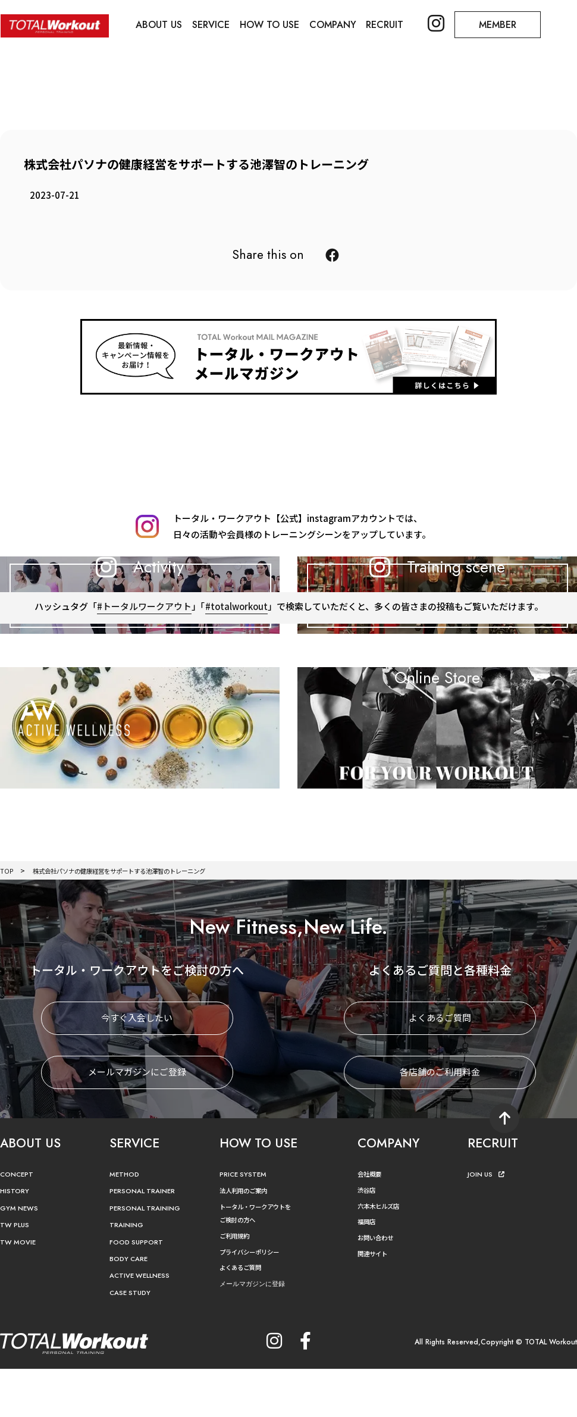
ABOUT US (160, 24)
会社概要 (372, 1229)
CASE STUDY (131, 1347)
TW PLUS (16, 1280)
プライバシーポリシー (255, 1306)
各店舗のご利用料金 (440, 1127)
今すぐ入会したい (137, 1073)
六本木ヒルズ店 (382, 1261)
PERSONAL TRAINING (148, 1263)
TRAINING (127, 1280)
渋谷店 (368, 1245)
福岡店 (368, 1276)
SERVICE (213, 24)
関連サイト (375, 1308)
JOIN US (487, 1229)
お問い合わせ (379, 1292)
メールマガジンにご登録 (137, 1127)
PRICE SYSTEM (245, 1229)
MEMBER (504, 24)
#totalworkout (236, 684)
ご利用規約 (237, 1290)
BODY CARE (130, 1313)
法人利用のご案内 (248, 1246)
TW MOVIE (19, 1297)
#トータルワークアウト (143, 684)
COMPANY (336, 24)
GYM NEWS (21, 1263)
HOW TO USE (272, 24)
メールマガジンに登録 (258, 1338)
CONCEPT (18, 1229)
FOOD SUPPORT (138, 1297)
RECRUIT (390, 24)
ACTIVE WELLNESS (142, 1331)
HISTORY (15, 1246)
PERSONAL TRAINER (146, 1246)
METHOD (125, 1229)
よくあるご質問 (440, 1073)
